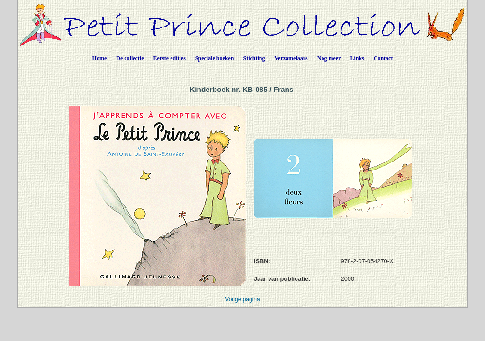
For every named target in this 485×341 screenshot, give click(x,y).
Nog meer (329, 58)
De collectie (130, 58)
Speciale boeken (214, 58)
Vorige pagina (242, 299)
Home (99, 58)
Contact (383, 58)
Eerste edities (169, 58)
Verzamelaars (291, 58)
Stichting (254, 58)
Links (357, 58)
